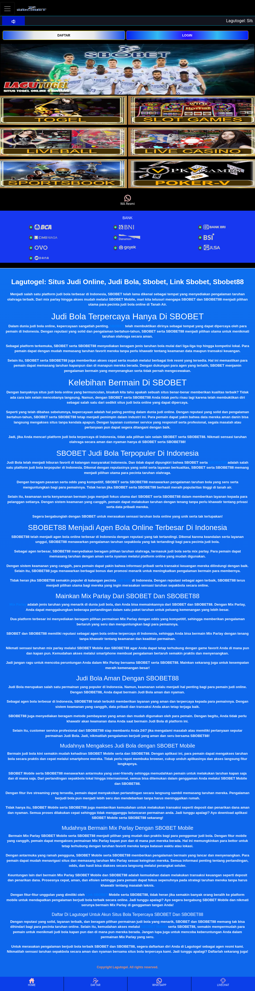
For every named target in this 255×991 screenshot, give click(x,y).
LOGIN (187, 35)
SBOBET (117, 326)
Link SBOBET (97, 895)
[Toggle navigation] (7, 8)
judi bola (124, 580)
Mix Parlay (18, 604)
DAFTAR (64, 35)
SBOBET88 (218, 462)
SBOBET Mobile (154, 927)
